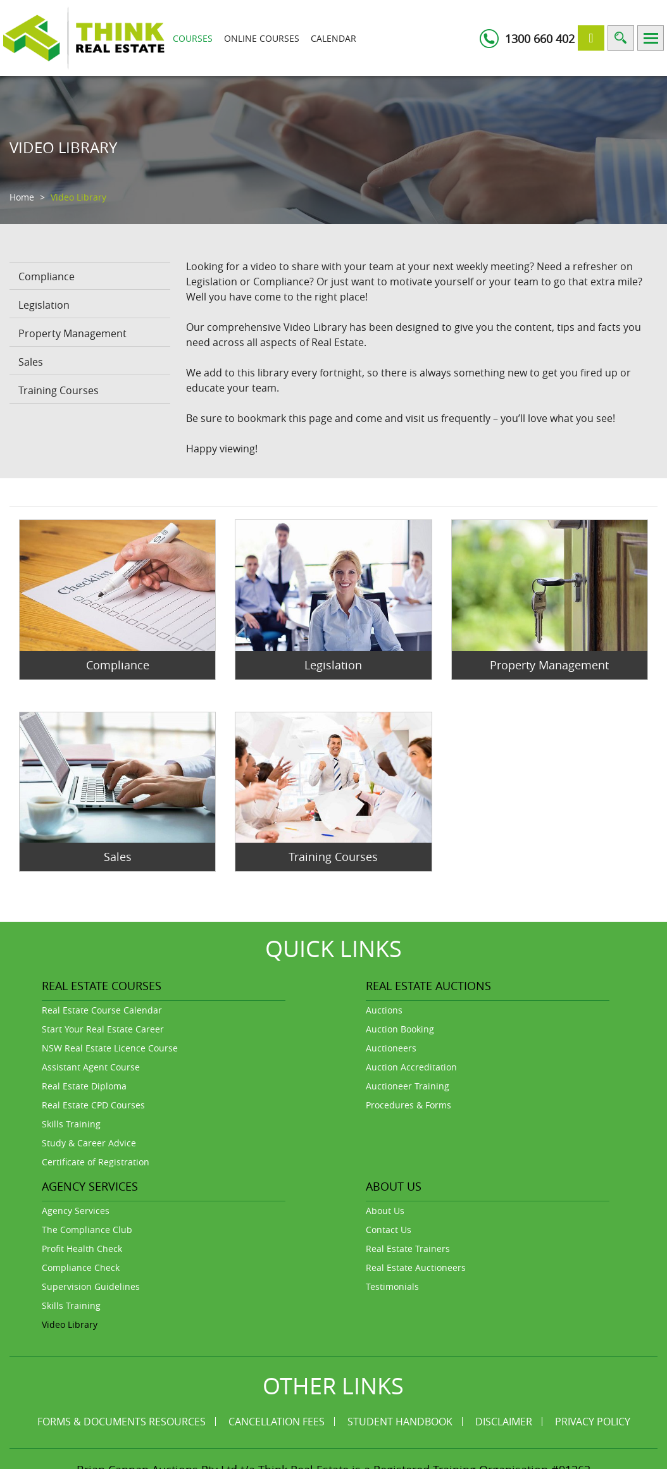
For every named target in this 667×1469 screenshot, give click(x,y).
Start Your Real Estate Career (103, 1029)
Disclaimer (503, 1422)
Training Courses (58, 390)
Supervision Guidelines (91, 1286)
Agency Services (75, 1211)
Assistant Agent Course (91, 1067)
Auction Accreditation (411, 1067)
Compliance (46, 276)
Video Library (69, 1324)
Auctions (384, 1010)
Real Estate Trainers (408, 1249)
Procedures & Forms (408, 1105)
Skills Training (71, 1124)
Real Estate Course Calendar (102, 1010)
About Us (385, 1211)
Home (21, 197)
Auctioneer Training (407, 1086)
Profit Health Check (82, 1249)
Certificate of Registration (95, 1162)
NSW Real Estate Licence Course (110, 1048)
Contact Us (388, 1230)
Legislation (44, 305)
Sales (30, 362)
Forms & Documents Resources (121, 1422)
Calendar (333, 38)
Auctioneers (391, 1048)
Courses (193, 38)
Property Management (72, 333)
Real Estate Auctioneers (416, 1267)
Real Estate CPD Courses (93, 1105)
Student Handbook (399, 1422)
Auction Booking (400, 1029)
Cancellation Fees (276, 1422)
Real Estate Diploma (84, 1086)
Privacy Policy (592, 1422)
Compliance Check (81, 1267)
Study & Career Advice (89, 1143)
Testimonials (392, 1286)
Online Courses (261, 38)
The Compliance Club (87, 1230)
